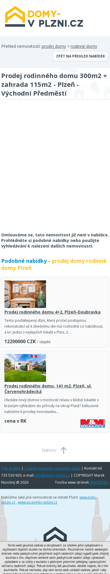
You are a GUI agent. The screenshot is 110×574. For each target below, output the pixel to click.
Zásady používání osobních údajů (52, 468)
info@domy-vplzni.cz (52, 475)
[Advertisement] (55, 170)
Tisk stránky (11, 468)
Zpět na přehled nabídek (80, 56)
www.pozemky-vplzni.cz (37, 502)
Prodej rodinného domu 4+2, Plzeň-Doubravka (52, 312)
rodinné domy (84, 46)
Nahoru (49, 450)
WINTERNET (99, 482)
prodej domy (54, 46)
